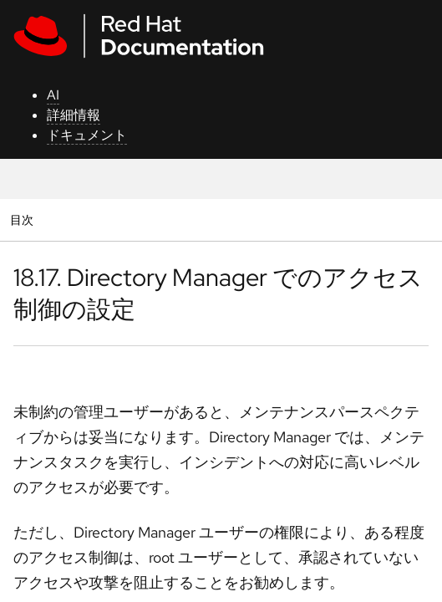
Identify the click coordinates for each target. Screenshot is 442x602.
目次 (23, 219)
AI (53, 95)
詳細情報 (73, 115)
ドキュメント (87, 135)
